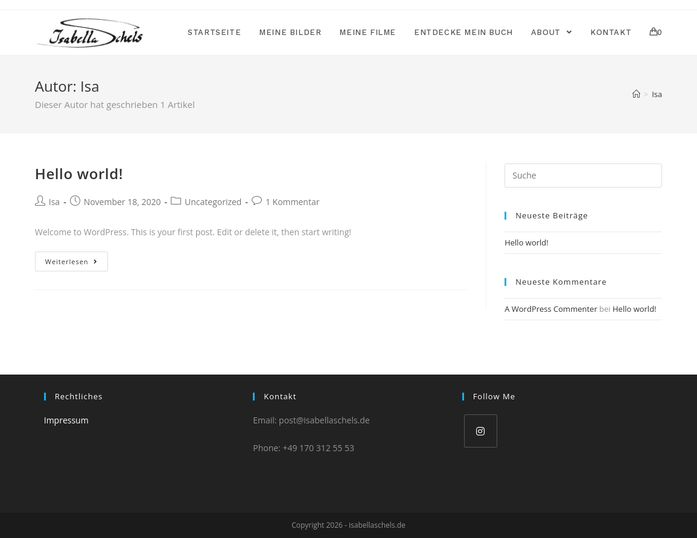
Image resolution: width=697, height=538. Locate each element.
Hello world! (79, 173)
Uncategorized (213, 201)
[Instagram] (480, 431)
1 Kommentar (293, 201)
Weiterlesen (71, 261)
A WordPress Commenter (550, 308)
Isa (54, 201)
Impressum (66, 420)
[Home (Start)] (636, 94)
